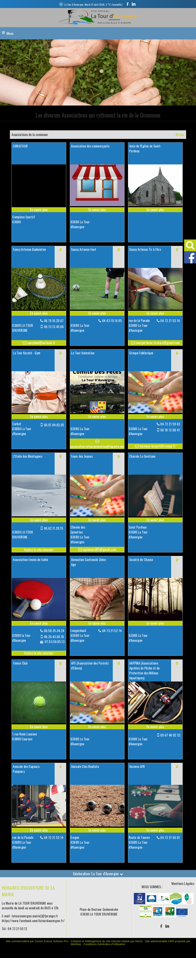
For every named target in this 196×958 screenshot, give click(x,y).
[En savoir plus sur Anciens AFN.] (155, 830)
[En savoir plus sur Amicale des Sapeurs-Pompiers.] (39, 830)
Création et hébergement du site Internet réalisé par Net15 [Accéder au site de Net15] (107, 941)
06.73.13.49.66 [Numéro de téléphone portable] (54, 326)
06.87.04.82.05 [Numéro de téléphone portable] (54, 424)
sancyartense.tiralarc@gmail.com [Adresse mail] (157, 342)
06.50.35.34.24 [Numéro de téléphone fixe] (54, 630)
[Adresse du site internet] (39, 549)
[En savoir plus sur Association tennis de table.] (39, 623)
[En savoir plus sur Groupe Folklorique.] (155, 416)
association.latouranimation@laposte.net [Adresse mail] (97, 446)
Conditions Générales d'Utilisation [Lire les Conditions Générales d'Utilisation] (104, 944)
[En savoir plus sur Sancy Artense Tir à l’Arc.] (155, 313)
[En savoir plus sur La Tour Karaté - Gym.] (39, 416)
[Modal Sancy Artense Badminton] (39, 308)
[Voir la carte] (60, 257)
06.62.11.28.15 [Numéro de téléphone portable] (53, 528)
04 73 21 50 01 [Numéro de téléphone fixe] (170, 837)
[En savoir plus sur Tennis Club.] (39, 726)
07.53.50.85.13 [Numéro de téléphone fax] (54, 641)
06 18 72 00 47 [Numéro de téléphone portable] (170, 430)
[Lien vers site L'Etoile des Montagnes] (39, 515)
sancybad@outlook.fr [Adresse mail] (40, 342)
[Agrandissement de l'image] (139, 902)
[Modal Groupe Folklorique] (155, 411)
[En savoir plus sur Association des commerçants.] (97, 209)
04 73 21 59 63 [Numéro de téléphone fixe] (170, 424)
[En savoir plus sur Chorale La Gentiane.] (155, 519)
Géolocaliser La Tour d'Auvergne (98, 873)
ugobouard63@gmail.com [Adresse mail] (99, 549)
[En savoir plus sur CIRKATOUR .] (39, 209)
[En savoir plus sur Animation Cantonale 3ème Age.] (97, 623)
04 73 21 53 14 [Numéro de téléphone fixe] (170, 320)
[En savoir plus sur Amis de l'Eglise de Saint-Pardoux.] (155, 209)
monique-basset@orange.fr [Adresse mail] (157, 446)
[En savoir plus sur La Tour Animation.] (97, 416)
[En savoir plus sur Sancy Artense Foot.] (97, 313)
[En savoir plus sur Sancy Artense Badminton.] (39, 313)
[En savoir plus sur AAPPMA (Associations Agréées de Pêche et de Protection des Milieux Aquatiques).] (155, 726)
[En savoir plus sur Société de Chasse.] (155, 623)
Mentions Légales (183, 883)
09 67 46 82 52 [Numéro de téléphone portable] (170, 735)
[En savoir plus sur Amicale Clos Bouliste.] (97, 830)
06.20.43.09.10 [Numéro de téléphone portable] (54, 636)
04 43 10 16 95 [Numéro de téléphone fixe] (112, 320)
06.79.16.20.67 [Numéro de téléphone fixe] (54, 320)
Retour (180, 134)
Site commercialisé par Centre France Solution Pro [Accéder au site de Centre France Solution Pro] (37, 941)
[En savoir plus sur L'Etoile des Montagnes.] (39, 519)
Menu (10, 33)
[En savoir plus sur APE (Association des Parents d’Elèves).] (97, 726)
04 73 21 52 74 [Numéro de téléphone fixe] (112, 630)
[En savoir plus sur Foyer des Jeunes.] (97, 519)
